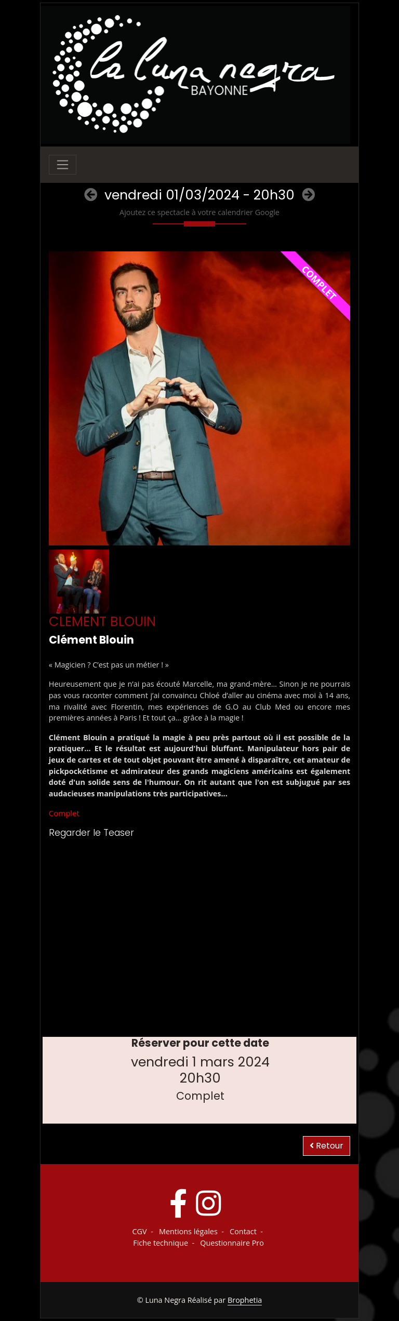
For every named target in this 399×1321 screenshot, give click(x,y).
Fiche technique (160, 1243)
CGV (139, 1231)
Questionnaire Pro (232, 1243)
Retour (326, 1146)
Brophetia (245, 1300)
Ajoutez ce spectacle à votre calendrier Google (199, 212)
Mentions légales (188, 1231)
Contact (243, 1231)
